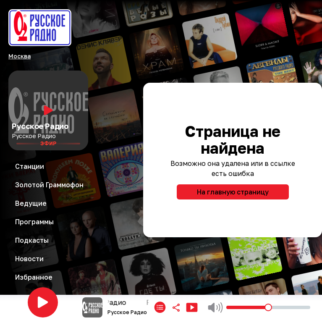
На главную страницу (233, 192)
